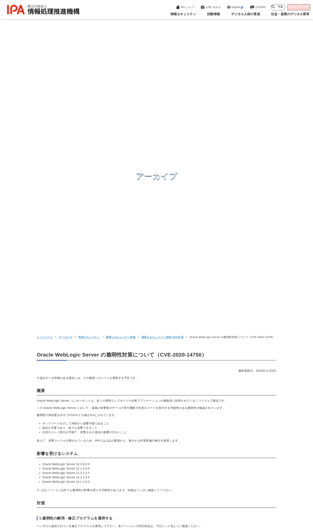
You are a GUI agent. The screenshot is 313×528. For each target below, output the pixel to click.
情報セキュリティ (89, 61)
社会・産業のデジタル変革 (232, 467)
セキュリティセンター (157, 436)
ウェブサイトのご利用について (60, 502)
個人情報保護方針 (100, 502)
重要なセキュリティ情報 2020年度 (163, 61)
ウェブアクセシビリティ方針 (138, 502)
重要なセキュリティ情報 (121, 61)
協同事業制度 (237, 502)
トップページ (45, 61)
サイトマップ (263, 502)
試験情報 (217, 447)
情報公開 (214, 502)
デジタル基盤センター (157, 463)
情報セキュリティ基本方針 (183, 502)
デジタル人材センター (157, 471)
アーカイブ (65, 61)
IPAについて (220, 476)
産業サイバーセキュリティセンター (167, 444)
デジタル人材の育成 (227, 457)
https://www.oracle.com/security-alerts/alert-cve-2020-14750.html (86, 259)
